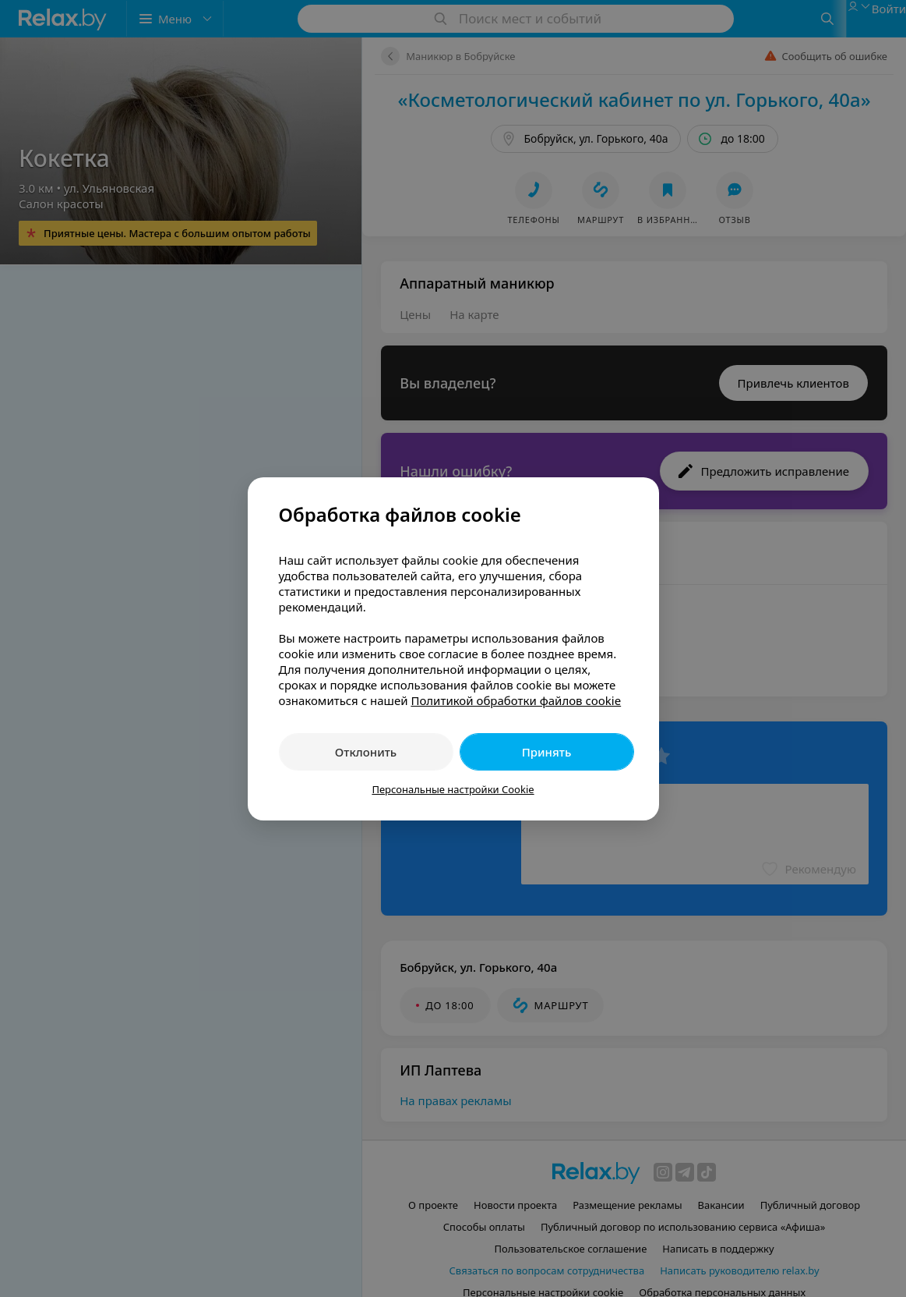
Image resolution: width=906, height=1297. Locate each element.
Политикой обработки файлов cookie (516, 700)
